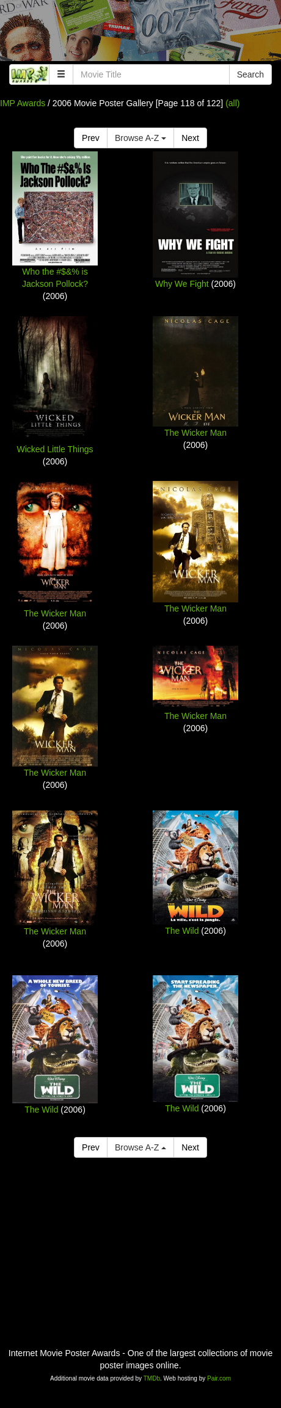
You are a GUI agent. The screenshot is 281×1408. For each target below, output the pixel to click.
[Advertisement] (140, 33)
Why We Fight (182, 284)
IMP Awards (22, 103)
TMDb (152, 1378)
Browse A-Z (140, 138)
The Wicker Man (195, 433)
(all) (232, 103)
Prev (91, 138)
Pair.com (219, 1378)
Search (250, 74)
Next (190, 138)
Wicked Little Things (54, 449)
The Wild (182, 931)
